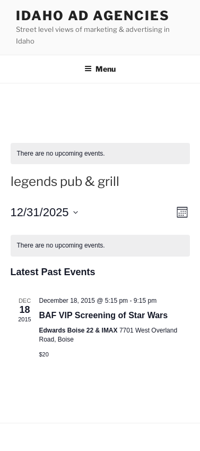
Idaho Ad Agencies (93, 15)
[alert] (100, 154)
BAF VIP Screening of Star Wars (103, 315)
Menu (100, 68)
